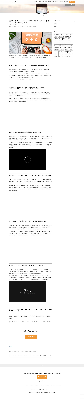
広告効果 (60, 51)
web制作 (68, 38)
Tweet (10, 29)
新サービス (26, 26)
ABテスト (62, 34)
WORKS (36, 1)
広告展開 (21, 26)
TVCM (64, 38)
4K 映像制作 (57, 34)
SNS (69, 36)
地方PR (71, 49)
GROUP (61, 1)
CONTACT (31, 337)
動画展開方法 (16, 26)
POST (55, 26)
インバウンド (67, 40)
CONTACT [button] (71, 1)
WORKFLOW (57, 40)
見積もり (56, 56)
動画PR (65, 47)
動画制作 (69, 47)
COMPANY (66, 1)
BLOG (49, 1)
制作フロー (71, 45)
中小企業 (63, 45)
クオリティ (56, 43)
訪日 (62, 56)
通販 (70, 56)
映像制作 (30, 26)
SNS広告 (56, 38)
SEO (66, 36)
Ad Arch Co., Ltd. (43, 394)
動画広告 (62, 49)
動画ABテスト (60, 47)
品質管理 (66, 49)
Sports (60, 38)
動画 (55, 47)
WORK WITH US (55, 1)
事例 (12, 26)
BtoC (67, 34)
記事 (60, 56)
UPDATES (45, 1)
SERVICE (41, 1)
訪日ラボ (66, 56)
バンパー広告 (68, 43)
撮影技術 (69, 51)
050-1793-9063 (71, 4)
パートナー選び (57, 45)
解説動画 (34, 26)
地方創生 (56, 51)
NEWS (55, 24)
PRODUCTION (61, 36)
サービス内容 (62, 43)
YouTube (62, 40)
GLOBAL (70, 34)
